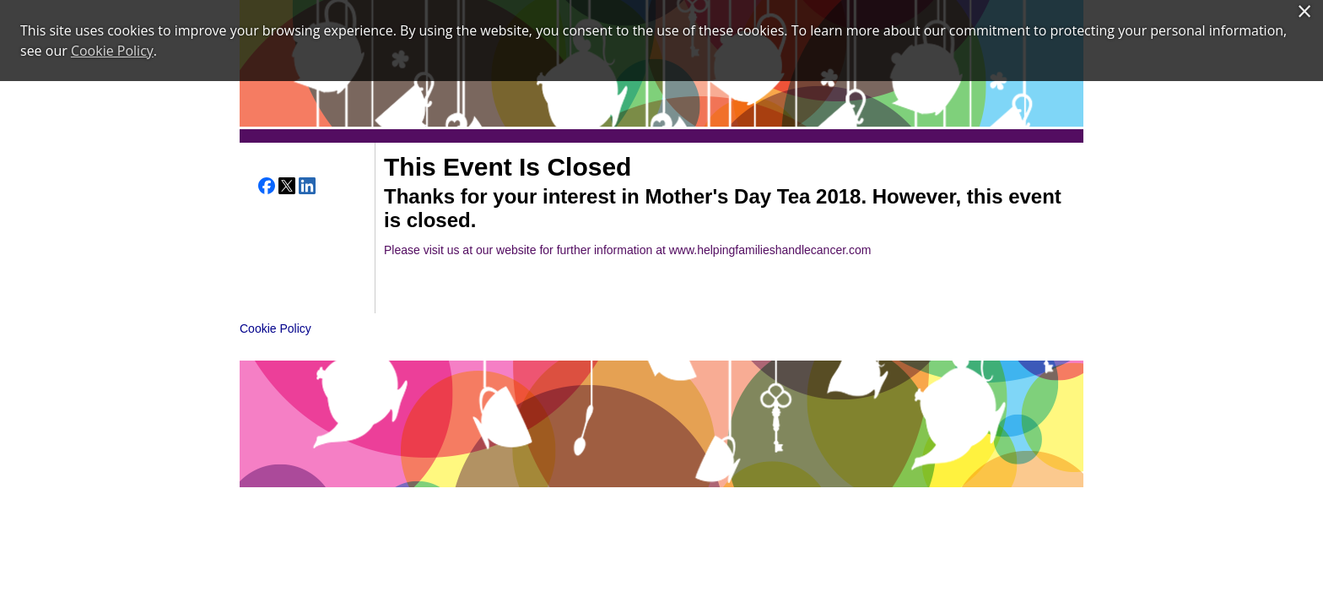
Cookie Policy (275, 328)
